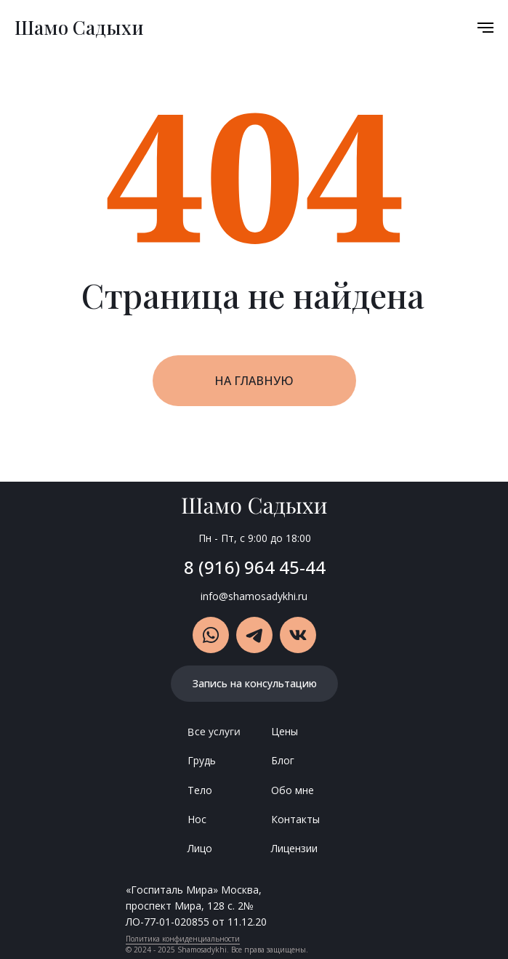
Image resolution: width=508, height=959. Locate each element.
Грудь (202, 760)
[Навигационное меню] (485, 28)
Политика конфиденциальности (183, 939)
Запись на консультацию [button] (255, 683)
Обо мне (292, 790)
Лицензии (294, 848)
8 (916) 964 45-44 (255, 567)
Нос (197, 819)
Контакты (295, 819)
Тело (200, 790)
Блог (282, 760)
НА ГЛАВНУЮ (254, 381)
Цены (284, 731)
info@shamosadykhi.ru (254, 596)
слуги (227, 731)
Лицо (200, 848)
